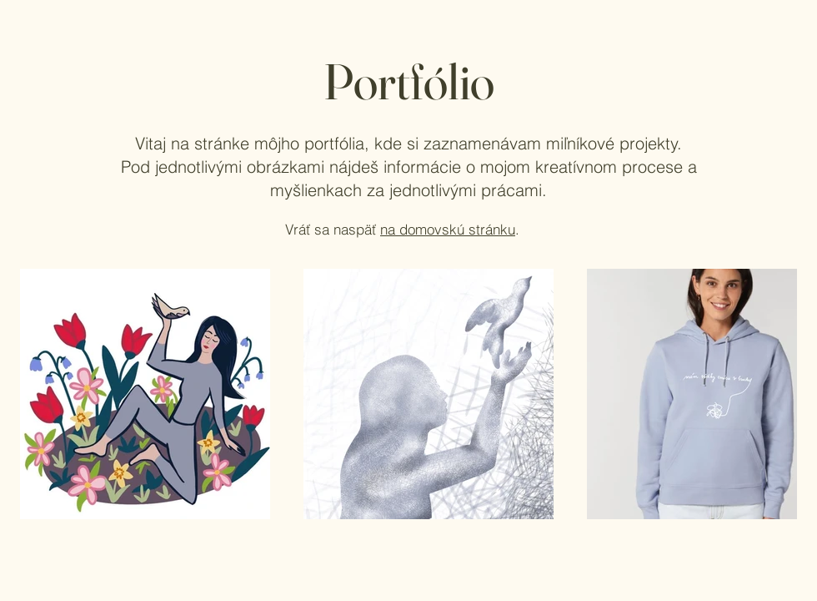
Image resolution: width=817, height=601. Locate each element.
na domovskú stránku (447, 229)
